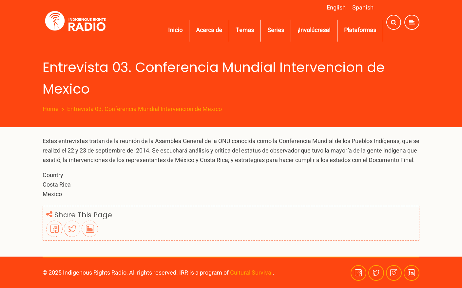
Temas (245, 30)
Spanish (363, 7)
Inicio (175, 30)
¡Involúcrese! (314, 30)
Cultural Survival (251, 272)
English (336, 7)
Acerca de (209, 30)
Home (51, 109)
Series (275, 30)
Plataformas (360, 30)
